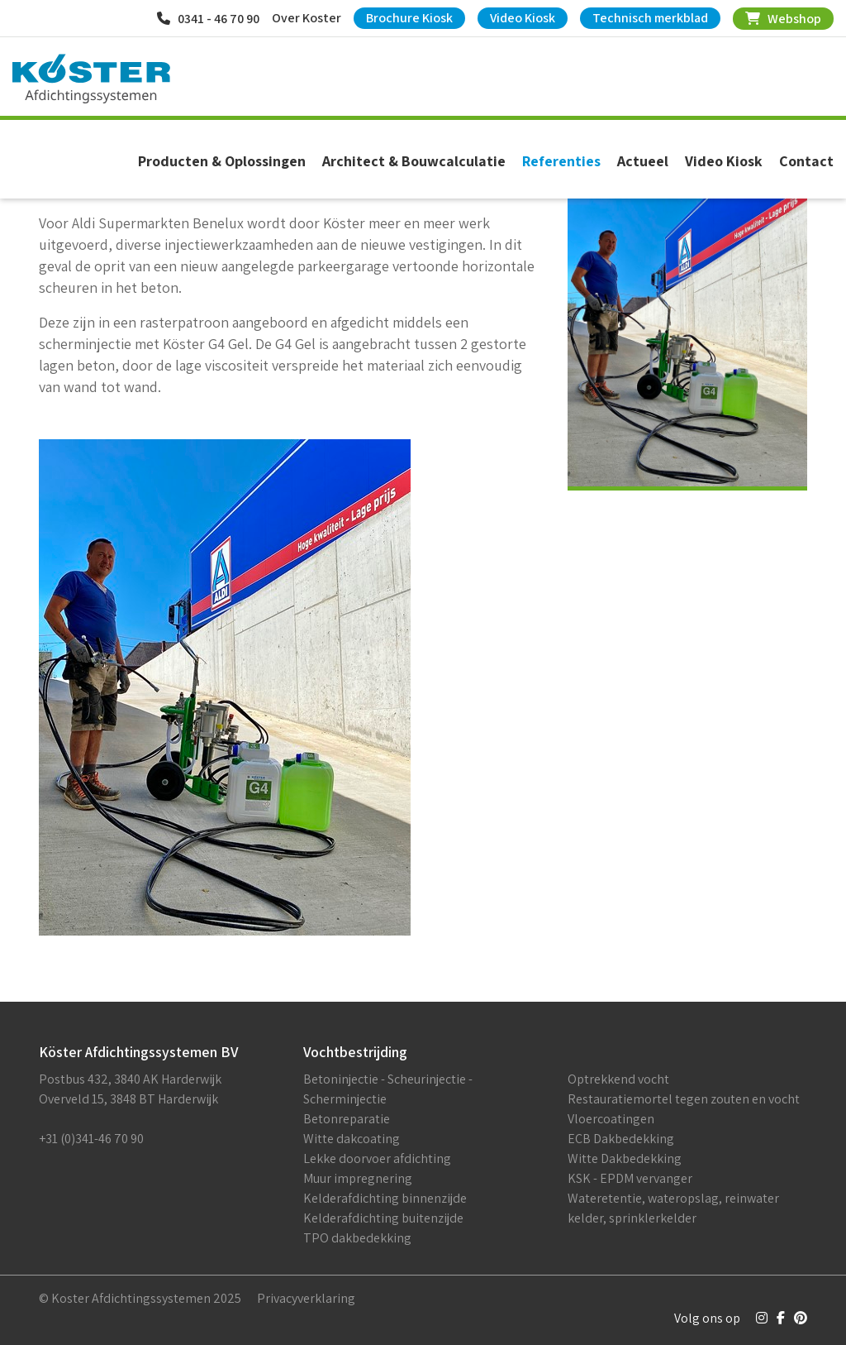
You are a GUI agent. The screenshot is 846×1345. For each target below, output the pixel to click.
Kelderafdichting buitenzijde (383, 1218)
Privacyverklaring (306, 1298)
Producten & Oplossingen (222, 160)
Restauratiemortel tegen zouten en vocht (684, 1099)
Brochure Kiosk (409, 17)
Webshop (783, 18)
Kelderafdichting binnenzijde (385, 1198)
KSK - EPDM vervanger (630, 1178)
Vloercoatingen (611, 1118)
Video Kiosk (522, 17)
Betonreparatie (346, 1118)
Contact (806, 160)
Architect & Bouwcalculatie (414, 160)
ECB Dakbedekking (621, 1138)
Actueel (642, 160)
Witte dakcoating (351, 1138)
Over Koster (306, 17)
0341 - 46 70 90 (208, 18)
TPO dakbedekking (357, 1238)
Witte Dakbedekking (625, 1158)
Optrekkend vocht (618, 1079)
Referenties (561, 160)
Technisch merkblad (650, 17)
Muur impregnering (357, 1178)
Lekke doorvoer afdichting (377, 1158)
